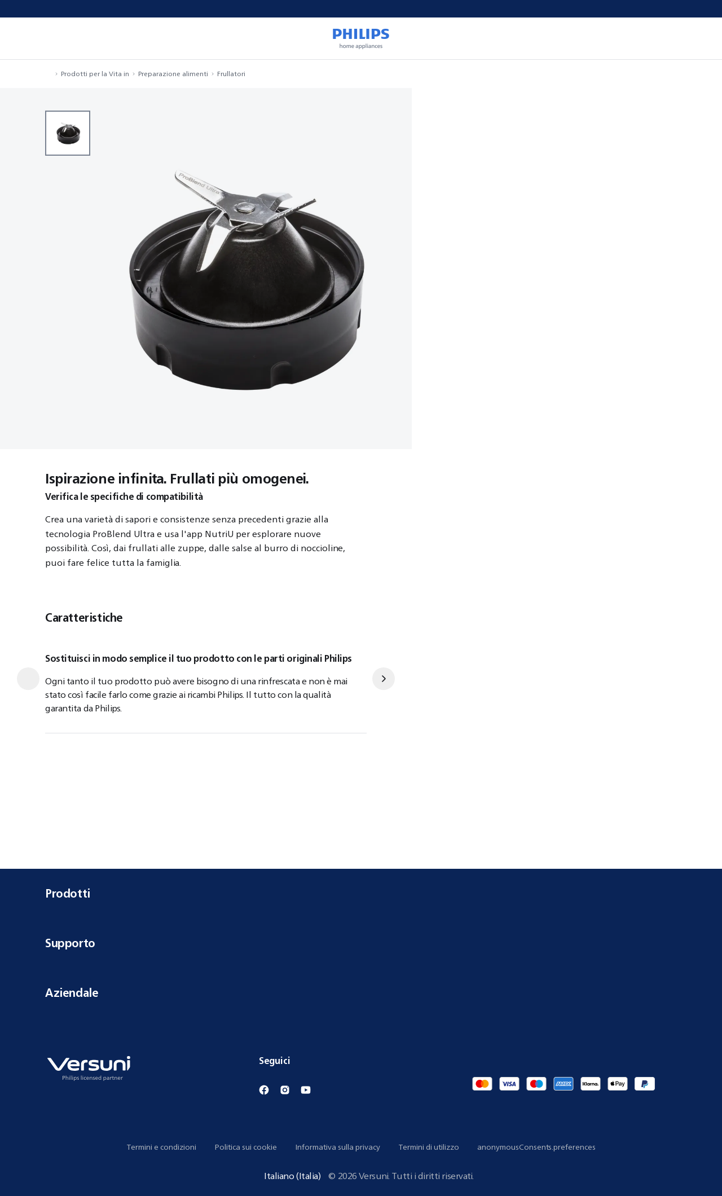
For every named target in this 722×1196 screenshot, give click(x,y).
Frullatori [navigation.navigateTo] (231, 73)
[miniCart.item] (697, 38)
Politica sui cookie (245, 1147)
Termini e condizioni (161, 1147)
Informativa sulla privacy (337, 1147)
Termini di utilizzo (428, 1147)
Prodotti (361, 893)
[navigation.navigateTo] (48, 73)
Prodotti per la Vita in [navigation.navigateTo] (95, 73)
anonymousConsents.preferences (536, 1147)
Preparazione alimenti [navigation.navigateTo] (173, 73)
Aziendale (361, 992)
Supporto (361, 943)
